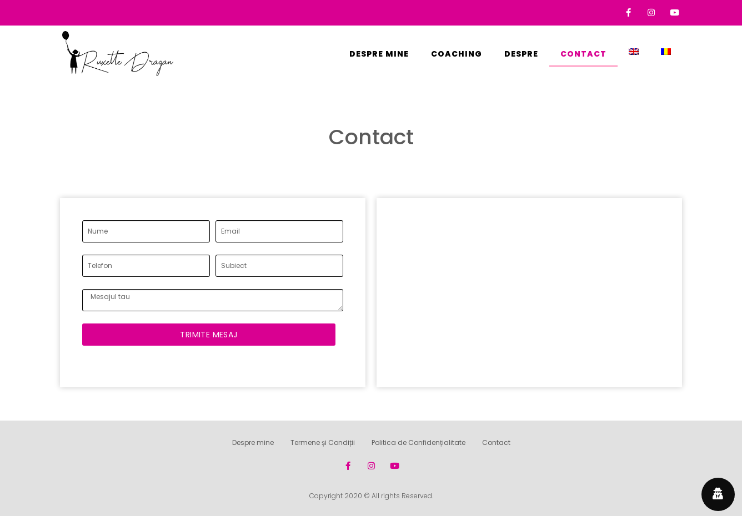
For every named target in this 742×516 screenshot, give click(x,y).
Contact (583, 53)
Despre (521, 53)
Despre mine (379, 53)
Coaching (456, 53)
